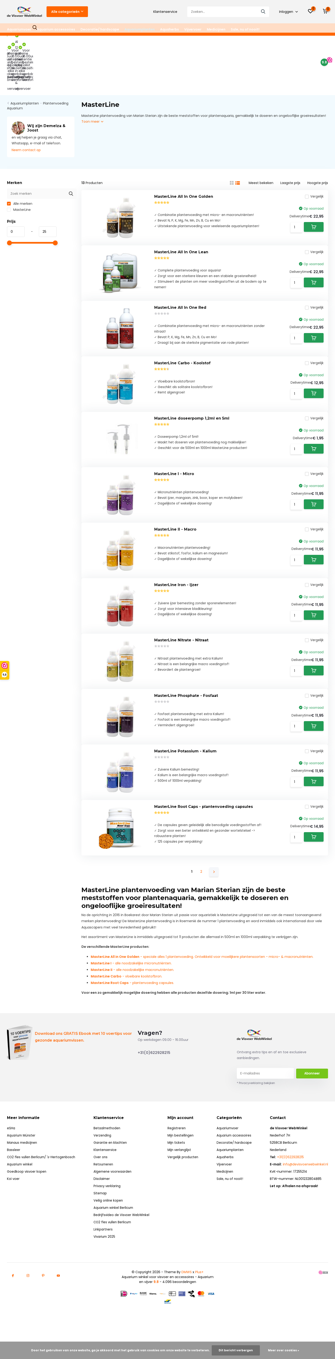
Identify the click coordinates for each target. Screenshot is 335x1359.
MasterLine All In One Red (180, 275)
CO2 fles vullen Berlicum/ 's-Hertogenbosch (42, 1174)
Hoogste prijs (317, 137)
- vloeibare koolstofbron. (126, 993)
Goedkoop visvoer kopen (27, 1188)
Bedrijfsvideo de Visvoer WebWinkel (123, 1232)
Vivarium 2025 (106, 1253)
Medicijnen (216, 29)
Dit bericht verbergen (236, 1350)
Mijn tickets (178, 1159)
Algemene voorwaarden (114, 1188)
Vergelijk (311, 154)
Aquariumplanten (139, 29)
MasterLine (19, 164)
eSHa (11, 1145)
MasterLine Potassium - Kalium (185, 760)
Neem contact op (26, 104)
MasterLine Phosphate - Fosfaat (186, 700)
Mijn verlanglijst (181, 1167)
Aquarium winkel (20, 1181)
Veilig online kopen (110, 1217)
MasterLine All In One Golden (183, 154)
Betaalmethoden (109, 1145)
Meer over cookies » (283, 1350)
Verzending (104, 1152)
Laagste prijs (290, 137)
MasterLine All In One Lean (181, 214)
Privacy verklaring (109, 1203)
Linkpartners (105, 1246)
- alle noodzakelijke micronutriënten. (131, 980)
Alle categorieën (67, 11)
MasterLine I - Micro (174, 457)
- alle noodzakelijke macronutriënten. (132, 986)
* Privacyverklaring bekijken (256, 1100)
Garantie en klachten (112, 1159)
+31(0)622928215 (154, 1070)
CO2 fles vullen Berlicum (115, 1239)
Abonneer (312, 1090)
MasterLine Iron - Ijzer (176, 578)
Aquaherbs (169, 29)
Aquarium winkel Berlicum (116, 1225)
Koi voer (13, 1196)
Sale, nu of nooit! (245, 29)
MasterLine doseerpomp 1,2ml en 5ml (191, 396)
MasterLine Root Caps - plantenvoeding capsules (203, 821)
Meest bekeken (261, 137)
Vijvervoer (192, 29)
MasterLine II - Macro (175, 518)
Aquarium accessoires (56, 29)
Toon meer (92, 76)
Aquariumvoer (19, 29)
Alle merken (19, 158)
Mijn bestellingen (182, 1152)
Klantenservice (165, 11)
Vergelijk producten (184, 1174)
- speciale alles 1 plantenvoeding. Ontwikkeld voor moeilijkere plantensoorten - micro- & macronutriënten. (202, 973)
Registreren (178, 1145)
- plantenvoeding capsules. (132, 1000)
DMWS (186, 1289)
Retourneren (105, 1181)
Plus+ (199, 1289)
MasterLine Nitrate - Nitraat (181, 639)
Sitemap (102, 1210)
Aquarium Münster (22, 1152)
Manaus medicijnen (23, 1159)
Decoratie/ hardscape (99, 29)
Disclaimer (103, 1196)
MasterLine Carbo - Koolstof (182, 336)
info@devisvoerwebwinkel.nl (305, 1181)
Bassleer (13, 1167)
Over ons (102, 1174)
